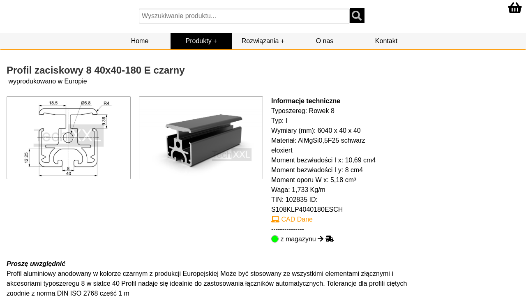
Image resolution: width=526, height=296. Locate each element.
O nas (325, 40)
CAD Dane (292, 219)
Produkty (199, 40)
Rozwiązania (260, 40)
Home (140, 40)
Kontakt (386, 40)
